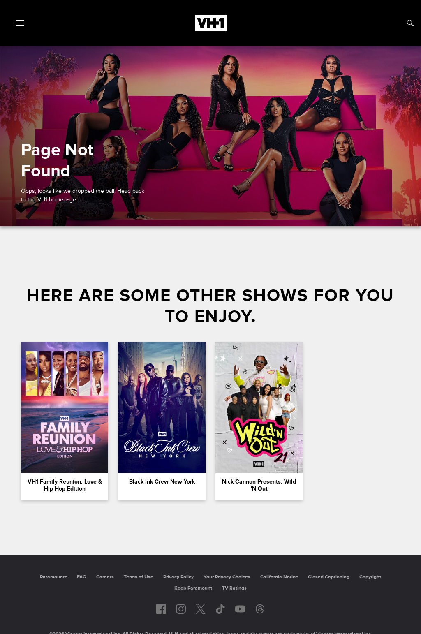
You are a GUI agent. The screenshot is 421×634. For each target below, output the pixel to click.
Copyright (370, 577)
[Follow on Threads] (260, 609)
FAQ (81, 577)
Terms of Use (138, 577)
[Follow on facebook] (161, 609)
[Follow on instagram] (181, 609)
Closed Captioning (328, 577)
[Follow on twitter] (200, 609)
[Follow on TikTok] (220, 609)
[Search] (410, 23)
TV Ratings (234, 588)
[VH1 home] (211, 29)
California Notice (279, 577)
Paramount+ (53, 577)
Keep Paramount (193, 588)
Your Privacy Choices (227, 577)
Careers (105, 577)
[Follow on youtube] (240, 609)
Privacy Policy (178, 577)
